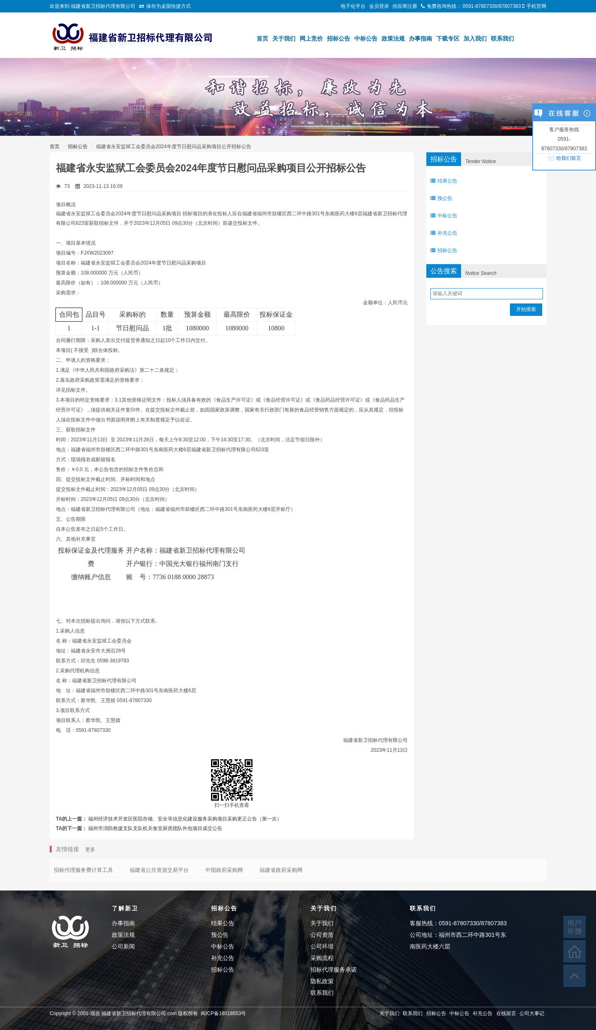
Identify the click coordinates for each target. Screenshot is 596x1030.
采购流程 (322, 958)
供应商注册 (404, 6)
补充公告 (443, 233)
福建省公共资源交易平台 (159, 870)
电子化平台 (353, 6)
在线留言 (506, 1013)
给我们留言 (568, 158)
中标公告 (365, 38)
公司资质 (322, 934)
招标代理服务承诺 (333, 969)
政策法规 (393, 38)
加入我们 (475, 38)
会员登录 (379, 6)
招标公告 (338, 38)
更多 (90, 849)
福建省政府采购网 (281, 870)
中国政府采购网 (224, 870)
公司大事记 (531, 1013)
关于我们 (284, 38)
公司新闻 (123, 946)
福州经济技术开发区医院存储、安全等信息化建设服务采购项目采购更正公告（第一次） (185, 819)
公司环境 (322, 946)
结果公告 (443, 181)
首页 (262, 38)
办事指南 (420, 38)
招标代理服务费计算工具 (83, 870)
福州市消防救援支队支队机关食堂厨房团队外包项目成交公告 (155, 828)
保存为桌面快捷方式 (168, 6)
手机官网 (536, 6)
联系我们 (502, 38)
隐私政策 (322, 981)
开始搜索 (526, 309)
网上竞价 (311, 38)
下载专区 (447, 38)
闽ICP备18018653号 (223, 1013)
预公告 (441, 198)
